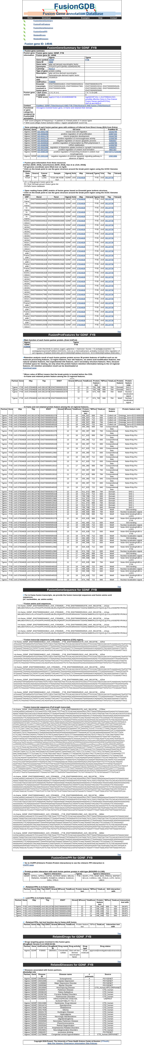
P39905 (27, 347)
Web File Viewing (55, 1043)
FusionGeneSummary (43, 21)
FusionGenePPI (40, 31)
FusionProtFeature (42, 24)
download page (30, 368)
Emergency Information (74, 1043)
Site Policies (91, 1043)
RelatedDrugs (40, 35)
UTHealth (105, 1041)
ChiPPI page (28, 865)
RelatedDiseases (41, 39)
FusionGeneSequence (43, 28)
